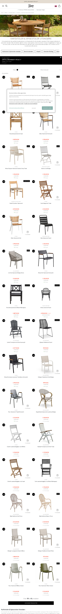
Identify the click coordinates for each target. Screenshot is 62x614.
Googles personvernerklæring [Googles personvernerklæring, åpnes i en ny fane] (30, 103)
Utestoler (18, 12)
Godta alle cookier (47, 108)
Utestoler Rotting (48, 51)
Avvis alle (34, 108)
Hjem (2, 12)
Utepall (38, 51)
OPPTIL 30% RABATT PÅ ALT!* (31, 1)
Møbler (6, 12)
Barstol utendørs (28, 51)
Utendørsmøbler (12, 12)
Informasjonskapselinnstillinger (16, 107)
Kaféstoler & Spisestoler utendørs (27, 12)
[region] (31, 101)
